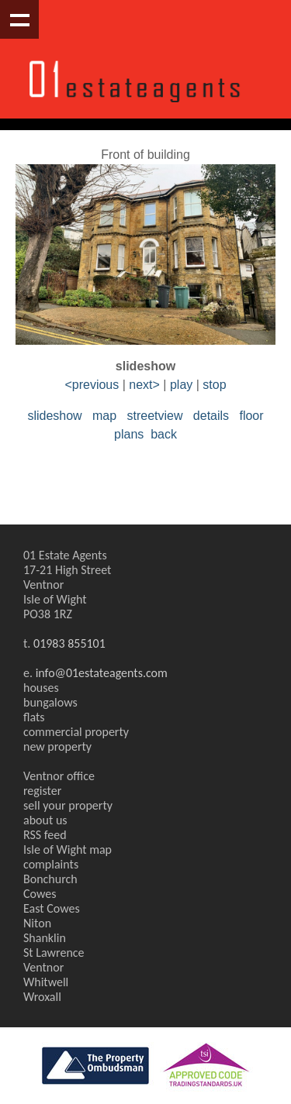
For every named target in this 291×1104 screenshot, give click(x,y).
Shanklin (44, 937)
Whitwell (45, 982)
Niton (37, 923)
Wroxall (42, 996)
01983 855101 (69, 643)
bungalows (50, 702)
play (181, 384)
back (164, 434)
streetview (154, 415)
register (42, 790)
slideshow (54, 415)
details (211, 415)
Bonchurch (50, 879)
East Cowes (51, 908)
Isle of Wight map (67, 849)
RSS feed (45, 834)
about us (45, 820)
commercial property (76, 731)
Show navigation (19, 19)
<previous (91, 384)
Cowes (39, 893)
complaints (50, 864)
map (104, 415)
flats (34, 717)
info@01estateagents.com (102, 672)
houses (41, 687)
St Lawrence (54, 952)
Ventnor (43, 967)
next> (144, 384)
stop (214, 384)
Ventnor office (59, 776)
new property (57, 746)
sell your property (68, 805)
